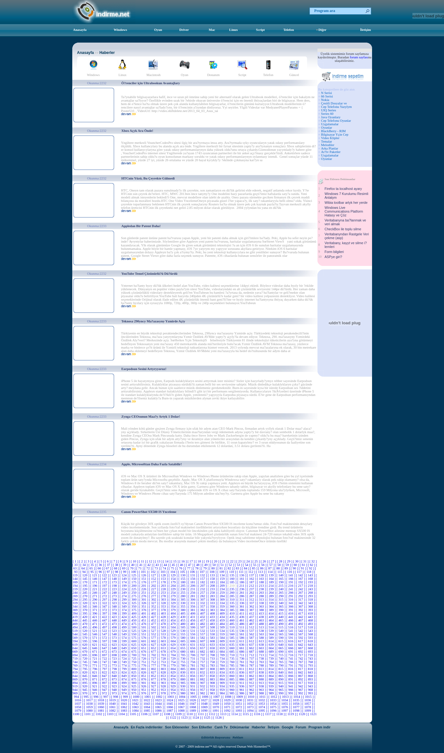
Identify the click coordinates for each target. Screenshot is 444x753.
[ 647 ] (105, 648)
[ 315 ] (281, 599)
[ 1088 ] (181, 710)
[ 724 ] (124, 658)
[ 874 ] (124, 679)
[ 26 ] (265, 561)
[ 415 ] (281, 613)
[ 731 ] (193, 658)
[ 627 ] (154, 644)
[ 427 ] (154, 617)
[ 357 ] (203, 606)
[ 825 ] (134, 672)
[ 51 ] (222, 565)
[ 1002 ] (159, 696)
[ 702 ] (154, 655)
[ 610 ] (232, 641)
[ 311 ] (242, 599)
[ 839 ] (271, 672)
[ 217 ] (301, 585)
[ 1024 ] (170, 700)
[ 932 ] (203, 686)
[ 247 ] (105, 592)
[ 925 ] (134, 686)
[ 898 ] (115, 683)
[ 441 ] (291, 617)
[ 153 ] (164, 578)
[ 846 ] (95, 676)
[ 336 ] (242, 603)
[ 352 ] (154, 606)
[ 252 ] (154, 592)
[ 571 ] (95, 637)
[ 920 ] (85, 686)
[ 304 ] (174, 599)
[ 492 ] (301, 624)
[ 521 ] (95, 630)
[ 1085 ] (147, 710)
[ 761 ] (242, 662)
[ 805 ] (183, 669)
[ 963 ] (262, 689)
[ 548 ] (115, 634)
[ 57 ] (271, 565)
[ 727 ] (154, 658)
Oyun (158, 30)
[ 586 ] (242, 637)
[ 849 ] (124, 676)
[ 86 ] (262, 568)
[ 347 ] (105, 606)
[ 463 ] (262, 620)
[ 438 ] (262, 617)
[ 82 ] (230, 568)
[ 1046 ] (181, 703)
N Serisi (326, 93)
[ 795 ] (85, 669)
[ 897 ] (105, 683)
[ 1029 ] (227, 700)
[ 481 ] (193, 624)
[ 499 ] (124, 627)
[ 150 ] (134, 578)
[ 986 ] (242, 693)
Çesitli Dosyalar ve (334, 103)
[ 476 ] (144, 624)
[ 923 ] (115, 686)
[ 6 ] (108, 561)
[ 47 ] (190, 565)
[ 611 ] (242, 641)
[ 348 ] (115, 606)
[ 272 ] (105, 596)
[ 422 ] (105, 617)
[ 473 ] (115, 624)
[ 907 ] (203, 683)
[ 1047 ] (193, 703)
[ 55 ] (255, 565)
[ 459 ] (223, 620)
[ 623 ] (115, 644)
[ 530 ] (183, 630)
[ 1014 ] (297, 696)
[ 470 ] (85, 624)
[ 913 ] (262, 683)
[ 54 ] (247, 565)
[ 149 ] (124, 578)
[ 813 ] (262, 669)
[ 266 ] (291, 592)
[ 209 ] (223, 585)
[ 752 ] (154, 662)
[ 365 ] (281, 606)
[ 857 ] (203, 676)
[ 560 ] (232, 634)
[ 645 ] (85, 648)
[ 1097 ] (285, 710)
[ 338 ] (262, 603)
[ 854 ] (173, 676)
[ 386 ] (242, 610)
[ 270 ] (85, 596)
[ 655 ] (183, 648)
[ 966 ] (291, 689)
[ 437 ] (252, 617)
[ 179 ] (173, 582)
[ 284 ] (223, 596)
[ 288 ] (262, 596)
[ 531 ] (193, 630)
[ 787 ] (252, 665)
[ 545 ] (85, 634)
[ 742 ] (301, 658)
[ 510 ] (232, 627)
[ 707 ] (203, 655)
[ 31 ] (305, 561)
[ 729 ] (173, 658)
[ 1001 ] (148, 696)
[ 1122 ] (173, 717)
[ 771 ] (95, 665)
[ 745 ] (85, 662)
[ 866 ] (291, 676)
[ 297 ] (105, 599)
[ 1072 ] (239, 707)
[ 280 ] (183, 596)
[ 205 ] (183, 585)
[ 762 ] (252, 662)
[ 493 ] (311, 624)
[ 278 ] (164, 596)
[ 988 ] (262, 693)
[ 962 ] (252, 689)
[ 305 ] (183, 599)
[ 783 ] (213, 665)
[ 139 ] (271, 575)
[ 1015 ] (308, 696)
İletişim (365, 30)
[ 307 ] (203, 599)
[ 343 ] (311, 603)
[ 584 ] (223, 637)
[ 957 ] (203, 689)
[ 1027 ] (204, 700)
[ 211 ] (242, 585)
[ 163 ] (262, 578)
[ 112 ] (251, 572)
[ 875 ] (134, 679)
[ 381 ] (193, 610)
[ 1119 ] (291, 714)
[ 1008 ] (228, 696)
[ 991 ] (291, 693)
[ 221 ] (95, 589)
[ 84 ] (246, 568)
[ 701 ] (144, 655)
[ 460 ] (232, 620)
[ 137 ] (252, 575)
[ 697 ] (105, 655)
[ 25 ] (256, 561)
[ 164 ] (271, 578)
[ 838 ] (262, 672)
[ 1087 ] (170, 710)
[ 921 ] (95, 686)
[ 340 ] (281, 603)
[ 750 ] (134, 662)
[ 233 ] (213, 589)
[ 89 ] (286, 568)
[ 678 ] (164, 651)
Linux (233, 30)
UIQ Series (328, 110)
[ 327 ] (154, 603)
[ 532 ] (203, 630)
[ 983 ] (213, 693)
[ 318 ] (311, 599)
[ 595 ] (85, 641)
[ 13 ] (159, 561)
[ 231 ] (193, 589)
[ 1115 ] (246, 714)
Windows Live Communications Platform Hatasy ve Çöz (344, 211)
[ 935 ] (232, 686)
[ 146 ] (95, 578)
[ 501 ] (144, 627)
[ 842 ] (301, 672)
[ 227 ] (154, 589)
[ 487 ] (252, 624)
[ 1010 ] (251, 696)
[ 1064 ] (147, 707)
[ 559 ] (223, 634)
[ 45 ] (174, 565)
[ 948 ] (115, 689)
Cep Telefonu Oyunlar (336, 120)
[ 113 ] (261, 572)
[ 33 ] (76, 565)
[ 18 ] (200, 561)
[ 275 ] (134, 596)
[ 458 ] (213, 620)
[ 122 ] (105, 575)
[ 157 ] (203, 578)
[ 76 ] (181, 568)
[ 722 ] (105, 658)
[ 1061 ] (112, 707)
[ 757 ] (203, 662)
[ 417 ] (301, 613)
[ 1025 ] (181, 700)
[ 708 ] (213, 655)
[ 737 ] (252, 658)
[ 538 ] (262, 630)
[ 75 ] (173, 568)
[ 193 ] (311, 582)
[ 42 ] (149, 565)
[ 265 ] (281, 592)
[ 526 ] (144, 630)
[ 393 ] (311, 610)
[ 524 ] (124, 630)
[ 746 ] (95, 662)
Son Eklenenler (177, 727)
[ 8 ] (121, 561)
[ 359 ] (223, 606)
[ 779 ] (173, 665)
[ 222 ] (105, 589)
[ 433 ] (213, 617)
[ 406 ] (193, 613)
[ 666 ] (291, 648)
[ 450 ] (134, 620)
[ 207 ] (203, 585)
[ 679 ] (173, 651)
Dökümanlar (240, 727)
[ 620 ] (85, 644)
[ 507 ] (203, 627)
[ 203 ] (164, 585)
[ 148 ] (115, 578)
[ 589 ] (271, 637)
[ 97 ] (109, 572)
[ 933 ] (213, 686)
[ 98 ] (117, 572)
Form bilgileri (334, 252)
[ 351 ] (144, 606)
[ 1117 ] (268, 714)
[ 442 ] (301, 617)
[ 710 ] (232, 655)
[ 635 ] (232, 644)
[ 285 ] (232, 596)
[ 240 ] (281, 589)
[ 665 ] (281, 648)
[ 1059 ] (89, 707)
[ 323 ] (115, 603)
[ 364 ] (271, 606)
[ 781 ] (193, 665)
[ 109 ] (222, 572)
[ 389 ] (271, 610)
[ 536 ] (242, 630)
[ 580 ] (183, 637)
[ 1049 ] (216, 703)
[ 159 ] (223, 578)
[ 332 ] (203, 603)
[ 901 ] (144, 683)
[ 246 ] (95, 592)
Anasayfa (80, 30)
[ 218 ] (311, 585)
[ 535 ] (232, 630)
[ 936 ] (242, 686)
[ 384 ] (223, 610)
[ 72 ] (149, 568)
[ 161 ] (242, 578)
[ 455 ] (183, 620)
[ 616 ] (291, 641)
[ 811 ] (242, 669)
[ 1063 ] (135, 707)
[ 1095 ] (262, 710)
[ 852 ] (154, 676)
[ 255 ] (183, 592)
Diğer (322, 30)
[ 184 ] (223, 582)
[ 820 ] (85, 672)
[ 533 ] (213, 630)
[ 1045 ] (170, 703)
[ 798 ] (115, 669)
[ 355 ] (183, 606)
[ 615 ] (281, 641)
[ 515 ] (281, 627)
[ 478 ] (164, 624)
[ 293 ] (311, 596)
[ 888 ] (262, 679)
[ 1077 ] (296, 707)
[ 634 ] (223, 644)
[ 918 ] (311, 683)
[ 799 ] (124, 669)
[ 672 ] (105, 651)
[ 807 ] (203, 669)
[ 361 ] (242, 606)
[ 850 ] (134, 676)
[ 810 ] (232, 669)
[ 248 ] (115, 592)
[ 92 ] (311, 568)
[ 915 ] (281, 683)
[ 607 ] (203, 641)
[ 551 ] (144, 634)
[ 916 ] (291, 683)
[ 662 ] (252, 648)
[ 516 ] (291, 627)
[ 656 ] (193, 648)
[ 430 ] (183, 617)
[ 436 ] (242, 617)
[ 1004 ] (182, 696)
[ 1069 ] (204, 707)
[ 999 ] (126, 696)
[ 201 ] (144, 585)
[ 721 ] (95, 658)
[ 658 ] (213, 648)
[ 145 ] (85, 578)
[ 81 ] (221, 568)
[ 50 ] (214, 565)
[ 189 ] (271, 582)
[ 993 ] (311, 693)
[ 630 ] (183, 644)
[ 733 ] (213, 658)
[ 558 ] (213, 634)
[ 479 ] (173, 624)
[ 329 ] (173, 603)
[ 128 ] (164, 575)
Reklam (238, 737)
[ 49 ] (206, 565)
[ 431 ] (193, 617)
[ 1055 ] (285, 703)
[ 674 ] (124, 651)
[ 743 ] (311, 658)
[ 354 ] (173, 606)
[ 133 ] (213, 575)
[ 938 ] (262, 686)
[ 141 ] (291, 575)
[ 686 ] (242, 651)
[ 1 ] (76, 561)
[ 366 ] (291, 606)
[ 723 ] (115, 658)
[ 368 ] (311, 606)
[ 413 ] (262, 613)
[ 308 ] (213, 599)
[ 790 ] (281, 665)
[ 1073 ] (250, 707)
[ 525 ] (134, 630)
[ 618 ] (311, 641)
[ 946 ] (95, 689)
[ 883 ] (213, 679)
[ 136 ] (242, 575)
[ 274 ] (124, 596)
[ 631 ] (193, 644)
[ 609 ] (223, 641)
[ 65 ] (91, 568)
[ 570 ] (85, 637)
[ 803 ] (164, 669)
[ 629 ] (173, 644)
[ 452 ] (154, 620)
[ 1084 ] (135, 710)
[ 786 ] (242, 665)
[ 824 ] (124, 672)
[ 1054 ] (273, 703)
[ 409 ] (223, 613)
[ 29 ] (289, 561)
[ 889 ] (271, 679)
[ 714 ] (271, 655)
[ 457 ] (203, 620)
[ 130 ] (183, 575)
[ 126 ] (144, 575)
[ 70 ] (132, 568)
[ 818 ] (311, 669)
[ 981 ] (193, 693)
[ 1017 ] (89, 700)
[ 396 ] (95, 613)
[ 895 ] (85, 683)
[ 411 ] (242, 613)
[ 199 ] (124, 585)
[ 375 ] (134, 610)
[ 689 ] (271, 651)
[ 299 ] (124, 599)
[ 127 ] (154, 575)
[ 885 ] (232, 679)
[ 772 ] (105, 665)
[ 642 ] (301, 644)
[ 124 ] (124, 575)
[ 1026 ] (193, 700)
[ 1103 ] (110, 714)
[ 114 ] (270, 572)
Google (287, 727)
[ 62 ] (312, 565)
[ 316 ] (291, 599)
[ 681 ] (193, 651)
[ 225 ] (134, 589)
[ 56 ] (263, 565)
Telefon (288, 30)
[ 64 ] (84, 568)
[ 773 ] (115, 665)
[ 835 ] (232, 672)
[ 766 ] (291, 662)
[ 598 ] (115, 641)
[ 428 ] (164, 617)
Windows (120, 30)
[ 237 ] (252, 589)
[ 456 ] (193, 620)
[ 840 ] (281, 672)
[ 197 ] (105, 585)
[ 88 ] (279, 568)
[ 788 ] (262, 665)
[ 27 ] (273, 561)
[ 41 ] (141, 565)
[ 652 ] (154, 648)
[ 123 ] (115, 575)
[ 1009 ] (240, 696)
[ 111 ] (241, 572)
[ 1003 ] (171, 696)
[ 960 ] (232, 689)
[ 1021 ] (135, 700)
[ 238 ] (262, 589)
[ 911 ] (242, 683)
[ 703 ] (164, 655)
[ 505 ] (183, 627)
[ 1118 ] (280, 714)
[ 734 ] (223, 658)
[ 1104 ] (121, 714)
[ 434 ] (223, 617)
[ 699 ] (124, 655)
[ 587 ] (252, 637)
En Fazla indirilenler (147, 727)
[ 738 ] (262, 658)
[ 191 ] (291, 582)
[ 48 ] (198, 565)
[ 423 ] (115, 617)
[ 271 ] (95, 596)
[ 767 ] (301, 662)
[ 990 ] (281, 693)
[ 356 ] (193, 606)
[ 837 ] (252, 672)
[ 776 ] (144, 665)
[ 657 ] (203, 648)
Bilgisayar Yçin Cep (334, 134)
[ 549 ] (124, 634)
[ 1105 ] (133, 714)
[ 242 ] (301, 589)
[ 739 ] (271, 658)
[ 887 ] (252, 679)
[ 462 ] (252, 620)
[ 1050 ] (227, 703)
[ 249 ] (124, 592)
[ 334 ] (223, 603)
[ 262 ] (252, 592)
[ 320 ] (85, 603)
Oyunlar (326, 127)
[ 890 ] (281, 679)
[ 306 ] (193, 599)
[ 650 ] (134, 648)
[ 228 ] (164, 589)
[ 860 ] (232, 676)
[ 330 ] (183, 603)
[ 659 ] (223, 648)
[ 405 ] (183, 613)
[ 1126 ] (218, 717)
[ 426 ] (144, 617)
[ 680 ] (183, 651)
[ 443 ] (311, 617)
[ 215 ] (281, 585)
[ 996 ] (96, 696)
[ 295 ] (85, 599)
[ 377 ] (154, 610)
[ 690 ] (281, 651)
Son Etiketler (202, 727)
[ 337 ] (252, 603)
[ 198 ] (115, 585)
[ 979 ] (173, 693)
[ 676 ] (144, 651)
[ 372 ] (105, 610)
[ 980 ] (183, 693)
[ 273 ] (115, 596)
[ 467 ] (301, 620)
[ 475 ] (134, 624)
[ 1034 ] (285, 700)
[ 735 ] (232, 658)
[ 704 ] (174, 655)
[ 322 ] (105, 603)
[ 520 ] (85, 630)
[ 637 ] (252, 644)
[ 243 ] (311, 589)
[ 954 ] (173, 689)
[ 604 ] (174, 641)
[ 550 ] (134, 634)
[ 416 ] (291, 613)
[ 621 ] (95, 644)
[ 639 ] (271, 644)
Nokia (325, 100)
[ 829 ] (173, 672)
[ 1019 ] (112, 700)
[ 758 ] (213, 662)
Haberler (107, 52)
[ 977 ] (154, 693)
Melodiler (327, 145)
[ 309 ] (223, 599)
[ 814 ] (271, 669)
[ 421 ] (95, 617)
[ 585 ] (232, 637)
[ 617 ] (301, 641)
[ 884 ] (223, 679)
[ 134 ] (223, 575)
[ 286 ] (242, 596)
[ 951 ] (144, 689)
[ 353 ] (164, 606)
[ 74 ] (165, 568)
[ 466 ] (291, 620)
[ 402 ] (154, 613)
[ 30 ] (297, 561)
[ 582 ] (203, 637)
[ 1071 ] (227, 707)
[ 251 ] (144, 592)
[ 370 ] (85, 610)
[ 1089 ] (193, 710)
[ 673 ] (115, 651)
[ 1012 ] (274, 696)
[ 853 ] (164, 676)
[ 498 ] (115, 627)
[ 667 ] (301, 648)
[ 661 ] (242, 648)
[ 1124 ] (196, 717)
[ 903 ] (164, 683)
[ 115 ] (280, 572)
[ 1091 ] (216, 710)
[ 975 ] (134, 693)
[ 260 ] (232, 592)
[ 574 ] (124, 637)
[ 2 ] (82, 561)
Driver (184, 30)
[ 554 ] (173, 634)
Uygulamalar (330, 124)
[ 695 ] (85, 655)
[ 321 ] (95, 603)
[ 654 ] (173, 648)
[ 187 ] (252, 582)
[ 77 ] (189, 568)
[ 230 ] (183, 589)
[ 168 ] (311, 578)
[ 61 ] (304, 565)
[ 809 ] (223, 669)
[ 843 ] (311, 672)
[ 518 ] (311, 627)
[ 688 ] (262, 651)
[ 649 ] (124, 648)
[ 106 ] (193, 572)
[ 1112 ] (212, 714)
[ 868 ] (311, 676)
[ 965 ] (281, 689)
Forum (301, 727)
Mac (212, 30)
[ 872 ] (105, 679)
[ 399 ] (124, 613)
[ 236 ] (242, 589)
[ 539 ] (271, 630)
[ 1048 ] (204, 703)
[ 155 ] (183, 578)
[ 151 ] (144, 578)
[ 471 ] (95, 624)
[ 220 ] (85, 589)
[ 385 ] (232, 610)
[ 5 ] (101, 561)
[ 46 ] (182, 565)
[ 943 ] (311, 686)
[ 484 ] (223, 624)
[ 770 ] (85, 665)
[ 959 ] (223, 689)
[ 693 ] (311, 651)
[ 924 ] (124, 686)
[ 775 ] (134, 665)
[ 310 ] (232, 599)
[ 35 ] (92, 565)
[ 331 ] (193, 603)
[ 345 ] (85, 606)
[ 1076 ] (285, 707)
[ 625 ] (134, 644)
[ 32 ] (313, 561)
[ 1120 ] (302, 714)
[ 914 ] (271, 683)
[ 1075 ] (273, 707)
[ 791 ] (291, 665)
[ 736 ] (242, 658)
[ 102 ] (153, 572)
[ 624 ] (124, 644)
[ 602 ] (154, 641)
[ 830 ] (183, 672)
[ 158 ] (213, 578)
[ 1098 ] (296, 710)
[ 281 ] (193, 596)
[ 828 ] (164, 672)
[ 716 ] (291, 655)
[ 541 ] (291, 630)
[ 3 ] (89, 561)
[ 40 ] (133, 565)
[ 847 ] (105, 676)
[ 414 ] (271, 613)
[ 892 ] (301, 679)
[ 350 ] (134, 606)
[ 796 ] (95, 669)
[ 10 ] (135, 561)
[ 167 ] (301, 578)
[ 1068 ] (193, 707)
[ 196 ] (95, 585)
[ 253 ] (164, 592)
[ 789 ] (271, 665)
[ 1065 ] (158, 707)
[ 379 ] (173, 610)
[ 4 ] (95, 561)
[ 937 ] (252, 686)
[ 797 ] (105, 669)
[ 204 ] (174, 585)
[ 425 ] (134, 617)
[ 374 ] (124, 610)
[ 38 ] (117, 565)
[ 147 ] (105, 578)
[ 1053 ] (262, 703)
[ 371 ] (95, 610)
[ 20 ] (216, 561)
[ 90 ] (295, 568)
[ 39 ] (125, 565)
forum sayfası (359, 57)
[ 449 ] (124, 620)
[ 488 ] (262, 624)
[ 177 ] (154, 582)
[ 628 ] (164, 644)
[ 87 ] (270, 568)
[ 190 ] (281, 582)
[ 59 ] (287, 565)
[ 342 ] (301, 603)
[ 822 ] (105, 672)
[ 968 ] (311, 689)
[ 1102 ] (99, 714)
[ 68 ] (116, 568)
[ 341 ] (291, 603)
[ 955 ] (183, 689)
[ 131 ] (193, 575)
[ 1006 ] (205, 696)
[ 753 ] (164, 662)
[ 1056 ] (296, 703)
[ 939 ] (271, 686)
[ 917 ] (301, 683)
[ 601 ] (144, 641)
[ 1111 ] (201, 714)
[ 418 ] (311, 613)
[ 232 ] (203, 589)
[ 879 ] (173, 679)
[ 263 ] (262, 592)
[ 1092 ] (227, 710)
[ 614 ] (271, 641)
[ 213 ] (262, 585)
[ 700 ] (134, 655)
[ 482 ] (203, 624)
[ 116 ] (290, 572)
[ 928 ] (164, 686)
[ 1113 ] (223, 714)
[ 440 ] (281, 617)
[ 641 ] (291, 644)
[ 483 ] (213, 624)
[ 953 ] (164, 689)
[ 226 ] (144, 589)
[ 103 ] (163, 572)
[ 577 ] (154, 637)
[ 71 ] (140, 568)
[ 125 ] (134, 575)
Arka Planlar (329, 148)
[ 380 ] (183, 610)
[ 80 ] (214, 568)
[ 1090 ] (204, 710)
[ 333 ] (213, 603)
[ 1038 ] (89, 703)
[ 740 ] (281, 658)
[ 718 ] (311, 655)
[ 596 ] (95, 641)
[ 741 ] (291, 658)
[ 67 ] (108, 568)
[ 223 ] (115, 589)
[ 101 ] (144, 572)
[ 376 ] (144, 610)
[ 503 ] (164, 627)
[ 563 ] (262, 634)
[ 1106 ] (144, 714)
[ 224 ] (124, 589)
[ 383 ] (213, 610)
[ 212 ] (252, 585)
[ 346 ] (95, 606)
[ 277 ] (154, 596)
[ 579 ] (173, 637)
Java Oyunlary (330, 117)
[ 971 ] (95, 693)
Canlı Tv (221, 727)
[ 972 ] (105, 693)
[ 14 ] (167, 561)
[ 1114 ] (235, 714)
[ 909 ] (223, 683)
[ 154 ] (173, 578)
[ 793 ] (311, 665)
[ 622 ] (105, 644)
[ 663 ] (262, 648)
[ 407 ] (203, 613)
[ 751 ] (144, 662)
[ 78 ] (197, 568)
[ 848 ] (115, 676)
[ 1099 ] (308, 710)
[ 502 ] (154, 627)
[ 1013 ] (285, 696)
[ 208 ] (213, 585)
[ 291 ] (291, 596)
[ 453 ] (164, 620)
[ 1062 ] (124, 707)
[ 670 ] (85, 651)
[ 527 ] (154, 630)
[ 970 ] (85, 693)
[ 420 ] (85, 617)
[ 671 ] (95, 651)
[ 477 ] (154, 624)
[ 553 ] (164, 634)
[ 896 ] (95, 683)
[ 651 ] (144, 648)
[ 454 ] (173, 620)
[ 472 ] (105, 624)
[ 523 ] (115, 630)
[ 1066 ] (170, 707)
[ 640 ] (281, 644)
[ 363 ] (262, 606)
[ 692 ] (301, 651)
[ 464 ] (271, 620)
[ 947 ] (105, 689)
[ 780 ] (183, 665)
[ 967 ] (301, 689)
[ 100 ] (134, 572)
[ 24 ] (248, 561)
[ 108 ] (212, 572)
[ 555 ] (183, 634)
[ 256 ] (193, 592)
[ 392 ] (301, 610)
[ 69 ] (124, 568)
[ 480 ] (183, 624)
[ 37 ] (109, 565)
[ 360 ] (232, 606)
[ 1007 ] (216, 696)
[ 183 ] (213, 582)
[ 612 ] (252, 641)
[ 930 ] (183, 686)
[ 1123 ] (184, 717)
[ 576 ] (144, 637)
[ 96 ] (101, 572)
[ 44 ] (166, 565)
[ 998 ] (116, 696)
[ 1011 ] (263, 696)
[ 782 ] (203, 665)
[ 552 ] (154, 634)
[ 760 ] (232, 662)
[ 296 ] (95, 599)
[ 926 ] (144, 686)
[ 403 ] (164, 613)
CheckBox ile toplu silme (343, 229)
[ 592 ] (301, 637)
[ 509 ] (223, 627)
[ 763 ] (262, 662)
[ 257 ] (203, 592)
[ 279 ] (173, 596)
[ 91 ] (303, 568)
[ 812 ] (252, 669)
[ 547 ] (105, 634)
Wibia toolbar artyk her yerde (346, 202)
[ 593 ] (311, 637)
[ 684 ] (223, 651)
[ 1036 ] (308, 700)
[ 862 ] (252, 676)
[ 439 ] (271, 617)
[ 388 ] (262, 610)
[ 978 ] (164, 693)
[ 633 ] (213, 644)
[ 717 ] (301, 655)
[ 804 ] (174, 669)
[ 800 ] (134, 669)
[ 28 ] (281, 561)
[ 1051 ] (239, 703)
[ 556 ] (193, 634)
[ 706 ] (193, 655)
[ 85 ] (254, 568)
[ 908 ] (213, 683)
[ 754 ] (173, 662)
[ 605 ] (183, 641)
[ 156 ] (193, 578)
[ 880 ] (183, 679)
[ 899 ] (124, 683)
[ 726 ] (144, 658)
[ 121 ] (95, 575)
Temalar (326, 141)
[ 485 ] (232, 624)
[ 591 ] (291, 637)
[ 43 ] (157, 565)
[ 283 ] (213, 596)
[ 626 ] (144, 644)
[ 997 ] (106, 696)
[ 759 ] (223, 662)
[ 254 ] (173, 592)
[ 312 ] (252, 599)
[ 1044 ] (158, 703)
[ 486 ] (242, 624)
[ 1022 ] (147, 700)
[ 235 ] (232, 589)
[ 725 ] (134, 658)
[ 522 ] (105, 630)
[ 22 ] (232, 561)
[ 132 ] (203, 575)
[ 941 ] (291, 686)
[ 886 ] (242, 679)
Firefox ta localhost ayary (343, 189)
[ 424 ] (124, 617)
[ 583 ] (213, 637)
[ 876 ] (144, 679)
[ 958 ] (213, 689)
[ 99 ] (125, 572)
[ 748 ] (115, 662)
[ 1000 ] (136, 696)
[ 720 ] (85, 658)
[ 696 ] (95, 655)
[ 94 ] (84, 572)
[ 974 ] (124, 693)
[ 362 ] (252, 606)
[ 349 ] (124, 606)
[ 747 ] (105, 662)
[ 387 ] (252, 610)
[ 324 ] (124, 603)
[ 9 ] (127, 561)
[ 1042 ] (135, 703)
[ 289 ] (271, 596)
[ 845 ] (85, 676)
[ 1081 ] (101, 710)
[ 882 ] (203, 679)
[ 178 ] (164, 582)
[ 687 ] (252, 651)
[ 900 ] (134, 683)
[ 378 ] (164, 610)
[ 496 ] (95, 627)
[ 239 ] (271, 589)
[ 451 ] (144, 620)
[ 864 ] (271, 676)
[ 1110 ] (190, 714)
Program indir (319, 727)
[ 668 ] (311, 648)
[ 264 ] (271, 592)
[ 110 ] (232, 572)
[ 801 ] (144, 669)
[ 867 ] (301, 676)
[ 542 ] (301, 630)
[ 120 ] (85, 575)
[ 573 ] (115, 637)
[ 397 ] (105, 613)
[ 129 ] (173, 575)
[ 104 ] (173, 572)
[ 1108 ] (167, 714)
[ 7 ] (114, 561)
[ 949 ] (124, 689)
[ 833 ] (213, 672)
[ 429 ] (173, 617)
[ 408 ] (213, 613)
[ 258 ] (213, 592)
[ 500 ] (134, 627)
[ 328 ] (164, 603)
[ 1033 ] (273, 700)
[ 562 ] (252, 634)
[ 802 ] (154, 669)
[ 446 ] (95, 620)
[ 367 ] (301, 606)
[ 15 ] (175, 561)
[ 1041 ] (124, 703)
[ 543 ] (311, 630)
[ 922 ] (105, 686)
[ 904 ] (174, 683)
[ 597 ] (105, 641)
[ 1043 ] (147, 703)
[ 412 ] (252, 613)
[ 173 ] (115, 582)
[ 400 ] (134, 613)
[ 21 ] (224, 561)
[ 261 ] (242, 592)
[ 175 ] (134, 582)
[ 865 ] (281, 676)
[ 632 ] (203, 644)
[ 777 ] (154, 665)
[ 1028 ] (216, 700)
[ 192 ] (301, 582)
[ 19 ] (208, 561)
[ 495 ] (85, 627)
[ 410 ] (232, 613)
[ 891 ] (291, 679)
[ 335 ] (232, 603)
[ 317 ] (301, 599)
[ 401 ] (144, 613)
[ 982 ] (203, 693)
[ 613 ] (262, 641)
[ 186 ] (242, 582)
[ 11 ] (143, 561)
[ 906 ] (193, 683)
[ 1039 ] (101, 703)
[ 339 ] (271, 603)
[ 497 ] (105, 627)
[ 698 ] (115, 655)
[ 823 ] (115, 672)
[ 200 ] (134, 585)
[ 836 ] (242, 672)
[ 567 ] (301, 634)
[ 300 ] (134, 599)
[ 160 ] (232, 578)
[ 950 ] (134, 689)
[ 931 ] (193, 686)
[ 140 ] (281, 575)
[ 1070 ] (216, 707)
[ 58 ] (279, 565)
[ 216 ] (291, 585)
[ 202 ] (154, 585)
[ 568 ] (311, 634)
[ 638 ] (262, 644)
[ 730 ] (183, 658)
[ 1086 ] (158, 710)
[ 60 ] (296, 565)
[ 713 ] (262, 655)
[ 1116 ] (257, 714)
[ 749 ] (124, 662)
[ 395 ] (85, 613)
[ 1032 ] (262, 700)
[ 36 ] (101, 565)
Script (260, 30)
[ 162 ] (252, 578)
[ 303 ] (164, 599)
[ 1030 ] (239, 700)
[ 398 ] (115, 613)
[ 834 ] (223, 672)
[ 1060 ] (101, 707)
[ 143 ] (311, 575)
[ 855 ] (183, 676)
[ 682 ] (203, 651)
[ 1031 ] (250, 700)
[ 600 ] (134, 641)
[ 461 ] (242, 620)
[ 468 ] (311, 620)
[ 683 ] (213, 651)
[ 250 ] (134, 592)
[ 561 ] (242, 634)
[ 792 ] (301, 665)
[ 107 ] (203, 572)
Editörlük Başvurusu (215, 737)
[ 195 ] (85, 585)
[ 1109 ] (178, 714)
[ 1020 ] (124, 700)
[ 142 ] (301, 575)
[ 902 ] (154, 683)
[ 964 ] (271, 689)
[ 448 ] (115, 620)
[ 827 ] (154, 672)
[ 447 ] (105, 620)
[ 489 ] (271, 624)
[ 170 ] (85, 582)
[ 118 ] (309, 572)
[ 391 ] (291, 610)
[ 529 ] (173, 630)
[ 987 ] (252, 693)
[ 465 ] (281, 620)
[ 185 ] (232, 582)
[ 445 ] (85, 620)
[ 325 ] (134, 603)
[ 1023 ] (158, 700)
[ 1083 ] (124, 710)
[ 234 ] (223, 589)
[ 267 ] (301, 592)
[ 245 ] (85, 592)
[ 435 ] (232, 617)
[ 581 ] (193, 637)
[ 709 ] (223, 655)
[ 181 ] (193, 582)
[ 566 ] (291, 634)
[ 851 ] (144, 676)
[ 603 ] (164, 641)
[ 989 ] (271, 693)
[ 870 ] (85, 679)
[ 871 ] (95, 679)
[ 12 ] (151, 561)
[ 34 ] (84, 565)
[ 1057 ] (308, 703)
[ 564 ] (271, 634)
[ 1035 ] (296, 700)
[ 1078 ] (308, 707)
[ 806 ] (193, 669)
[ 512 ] (252, 627)
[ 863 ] (262, 676)
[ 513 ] (262, 627)
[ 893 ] (311, 679)
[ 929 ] (173, 686)
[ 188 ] (262, 582)
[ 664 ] (271, 648)
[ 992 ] (301, 693)
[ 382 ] (203, 610)
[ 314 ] (271, 599)
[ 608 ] (213, 641)
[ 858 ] (213, 676)
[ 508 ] (213, 627)
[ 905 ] (183, 683)
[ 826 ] (144, 672)
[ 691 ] (291, 651)
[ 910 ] (232, 683)
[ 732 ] (203, 658)
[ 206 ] (193, 585)
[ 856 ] (193, 676)
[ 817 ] (301, 669)
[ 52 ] (231, 565)
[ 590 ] (281, 637)
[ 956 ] (193, 689)
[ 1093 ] (239, 710)
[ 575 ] (134, 637)
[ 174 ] (124, 582)
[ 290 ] (281, 596)
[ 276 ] (144, 596)
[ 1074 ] (262, 707)
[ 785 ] (232, 665)
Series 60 (327, 113)
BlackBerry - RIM (333, 131)
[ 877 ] (154, 679)
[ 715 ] (281, 655)
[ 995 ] (87, 696)
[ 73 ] (156, 568)
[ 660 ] (232, 648)
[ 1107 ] (156, 714)
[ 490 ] (281, 624)
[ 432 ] (203, 617)
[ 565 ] (281, 634)
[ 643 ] (311, 644)
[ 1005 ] (193, 696)
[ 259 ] (223, 592)
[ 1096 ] (273, 710)
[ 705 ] (183, 655)
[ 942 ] (301, 686)
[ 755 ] (183, 662)
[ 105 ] (183, 572)
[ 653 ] (164, 648)
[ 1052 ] (250, 703)
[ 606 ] (193, 641)
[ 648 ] (115, 648)
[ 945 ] (85, 689)
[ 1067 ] (181, 707)
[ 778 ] (164, 665)
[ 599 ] (124, 641)
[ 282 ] (203, 596)
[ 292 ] (301, 596)
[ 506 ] (193, 627)
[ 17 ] (191, 561)
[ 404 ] (174, 613)
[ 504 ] (174, 627)
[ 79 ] (205, 568)
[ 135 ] (232, 575)
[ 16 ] (183, 561)
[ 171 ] (95, 582)
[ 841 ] (291, 672)
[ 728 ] (164, 658)
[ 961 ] (242, 689)
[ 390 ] (281, 610)
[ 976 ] (144, 693)
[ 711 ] (242, 655)
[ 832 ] (203, 672)
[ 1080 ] (89, 710)
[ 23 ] (240, 561)
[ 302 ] (154, 599)
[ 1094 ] (250, 710)
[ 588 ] (262, 637)
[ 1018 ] (101, 700)
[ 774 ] (124, 665)
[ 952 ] (154, 689)
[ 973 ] (115, 693)
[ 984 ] (223, 693)
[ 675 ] (134, 651)
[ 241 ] (291, 589)
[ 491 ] (291, 624)
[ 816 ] (291, 669)
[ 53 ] (239, 565)
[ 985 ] (232, 693)
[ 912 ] (252, 683)
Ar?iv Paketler (330, 152)
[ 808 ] (213, 669)
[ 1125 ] (207, 717)
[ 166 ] (291, 578)
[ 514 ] (271, 627)
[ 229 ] (173, 589)
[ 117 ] (300, 572)
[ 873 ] (115, 679)
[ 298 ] (115, 599)
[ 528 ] (164, 630)
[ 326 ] (144, 603)
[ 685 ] (232, 651)
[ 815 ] (281, 669)
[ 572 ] (105, 637)
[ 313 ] (262, 599)
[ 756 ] (193, 662)
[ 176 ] (144, 582)
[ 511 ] (242, 627)
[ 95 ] (92, 572)
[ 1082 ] (112, 710)
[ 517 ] (301, 627)
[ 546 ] (95, 634)
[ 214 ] (271, 585)
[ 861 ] (242, 676)
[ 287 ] (252, 596)
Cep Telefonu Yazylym (336, 107)
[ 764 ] (271, 662)
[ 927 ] (154, 686)
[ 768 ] (311, 662)
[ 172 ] (105, 582)
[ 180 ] (183, 582)
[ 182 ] (203, 582)
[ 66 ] (100, 568)
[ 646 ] (95, 648)
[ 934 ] (223, 686)
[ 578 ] (164, 637)
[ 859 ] (223, 676)
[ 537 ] (252, 630)
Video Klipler (330, 138)
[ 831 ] (193, 672)
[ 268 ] (311, 592)
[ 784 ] (223, 665)
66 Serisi (327, 96)
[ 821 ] (95, 672)
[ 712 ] (252, 655)
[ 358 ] (213, 606)
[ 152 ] (154, 578)
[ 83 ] (238, 568)
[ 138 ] (262, 575)
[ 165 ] (281, 578)
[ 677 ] (154, 651)
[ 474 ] (124, 624)
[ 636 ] (242, 644)
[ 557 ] (203, 634)
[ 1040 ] (112, 703)
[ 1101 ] (87, 714)
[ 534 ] (223, 630)
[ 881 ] (193, 679)
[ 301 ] (144, 599)
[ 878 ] (164, 679)
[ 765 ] (281, 662)
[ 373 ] (115, 610)
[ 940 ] (281, 686)
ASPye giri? (333, 257)
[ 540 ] (281, 630)
